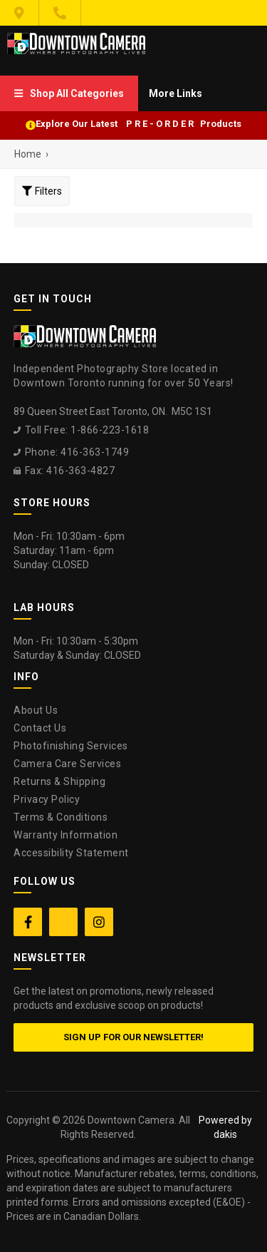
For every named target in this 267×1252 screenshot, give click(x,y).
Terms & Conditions (61, 817)
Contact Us (40, 728)
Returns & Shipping (59, 781)
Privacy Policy (47, 799)
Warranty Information (65, 835)
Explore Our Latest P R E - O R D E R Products (138, 123)
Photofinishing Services (71, 745)
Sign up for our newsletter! (133, 1037)
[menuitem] (69, 93)
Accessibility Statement (71, 852)
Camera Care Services (67, 763)
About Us (36, 710)
